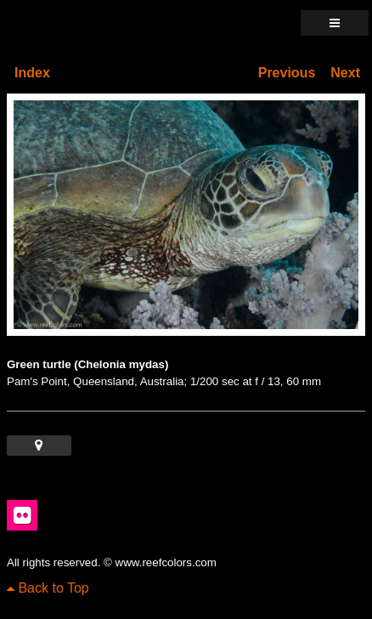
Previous (287, 72)
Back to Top (48, 588)
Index (32, 72)
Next (345, 72)
